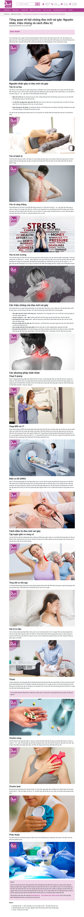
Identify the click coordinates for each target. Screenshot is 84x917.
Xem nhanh (15, 31)
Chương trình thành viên (59, 10)
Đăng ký (47, 4)
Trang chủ (7, 10)
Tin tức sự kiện (47, 10)
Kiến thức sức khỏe (35, 10)
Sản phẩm (16, 10)
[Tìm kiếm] (37, 4)
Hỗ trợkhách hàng (57, 4)
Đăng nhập (47, 3)
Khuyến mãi (24, 10)
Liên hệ (70, 10)
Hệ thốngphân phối (74, 4)
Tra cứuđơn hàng (66, 4)
